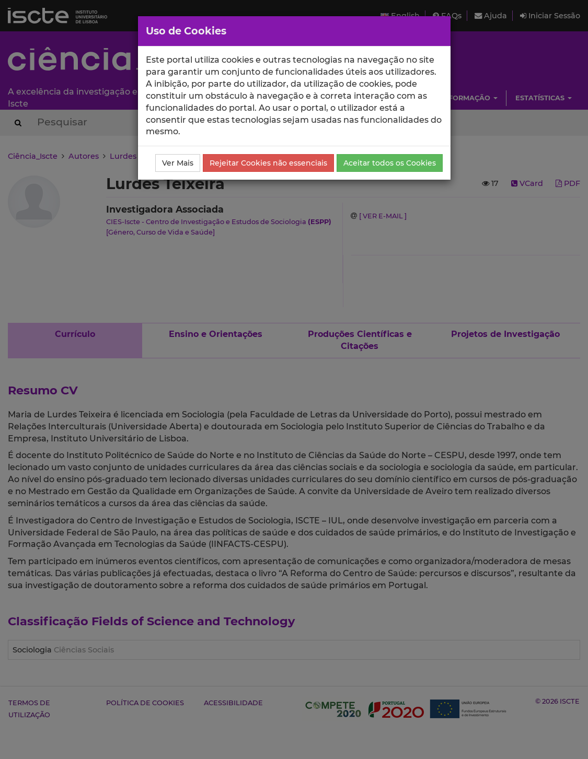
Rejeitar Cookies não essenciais (268, 163)
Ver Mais (177, 163)
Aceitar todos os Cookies (389, 163)
